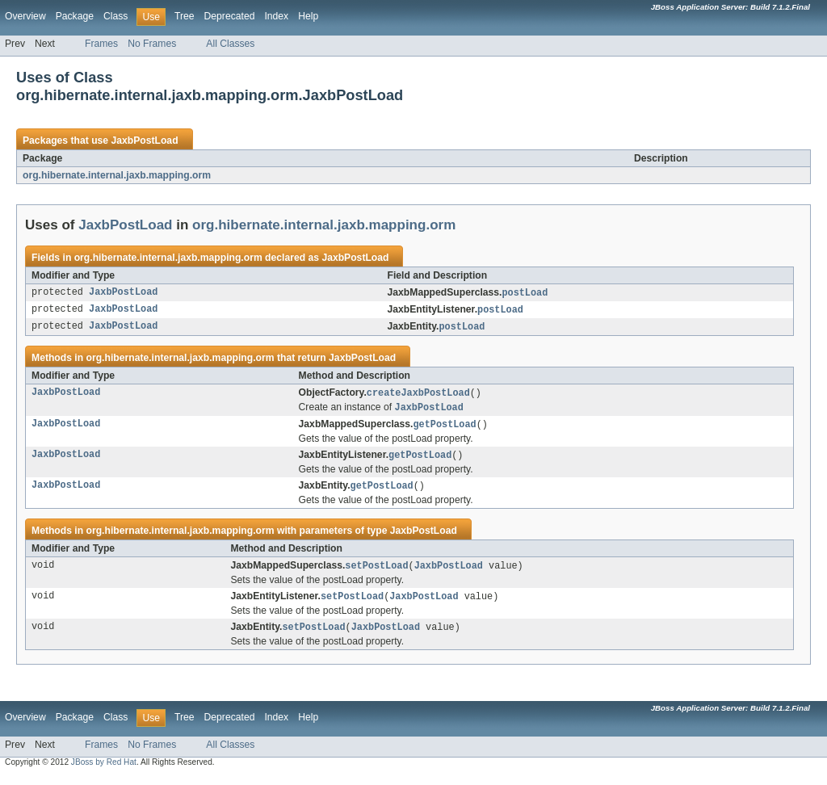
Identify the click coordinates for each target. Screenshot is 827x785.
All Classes (230, 43)
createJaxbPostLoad (418, 395)
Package (75, 16)
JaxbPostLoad (144, 140)
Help (308, 16)
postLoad (525, 293)
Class (115, 16)
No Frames (152, 43)
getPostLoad (445, 428)
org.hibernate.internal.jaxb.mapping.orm (117, 175)
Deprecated (229, 16)
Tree (184, 16)
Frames (101, 43)
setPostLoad (376, 572)
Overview (25, 16)
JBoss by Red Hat (103, 770)
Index (276, 16)
